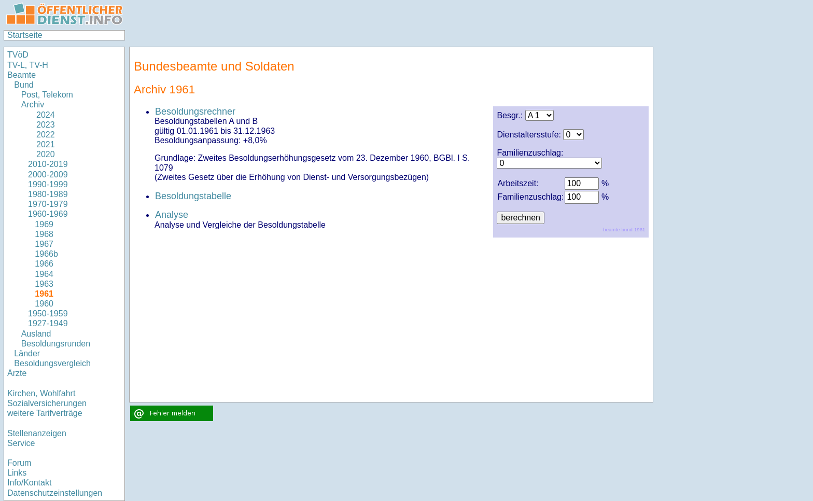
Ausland (36, 333)
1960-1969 (48, 214)
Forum (19, 462)
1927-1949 (48, 323)
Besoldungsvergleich (52, 363)
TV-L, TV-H (27, 65)
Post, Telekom (47, 94)
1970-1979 (48, 204)
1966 (44, 263)
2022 (41, 134)
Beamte (21, 75)
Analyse (171, 215)
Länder (27, 353)
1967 (44, 244)
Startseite (25, 35)
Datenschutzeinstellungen (54, 493)
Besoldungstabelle (193, 196)
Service (21, 443)
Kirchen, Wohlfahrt (41, 393)
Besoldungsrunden (55, 343)
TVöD (18, 54)
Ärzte (16, 373)
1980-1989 (48, 194)
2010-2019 (48, 164)
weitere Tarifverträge (44, 413)
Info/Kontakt (29, 482)
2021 (41, 144)
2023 (41, 124)
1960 (44, 303)
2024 (41, 114)
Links (16, 472)
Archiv (32, 104)
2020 (41, 154)
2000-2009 (48, 174)
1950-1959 (48, 313)
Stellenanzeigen (36, 433)
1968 (44, 234)
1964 (44, 274)
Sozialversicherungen (47, 403)
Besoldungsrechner (195, 111)
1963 (44, 284)
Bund (23, 84)
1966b (46, 253)
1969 (44, 224)
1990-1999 (48, 184)
